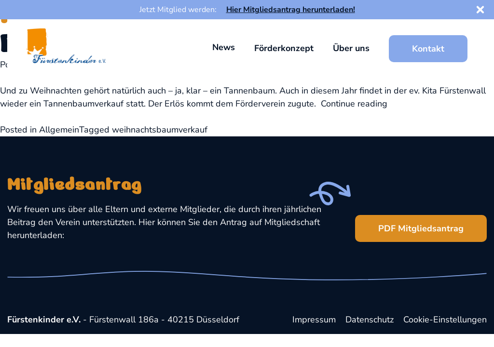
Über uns (351, 48)
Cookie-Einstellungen (445, 319)
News (223, 47)
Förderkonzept (284, 48)
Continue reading (354, 103)
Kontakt (428, 48)
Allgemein (59, 129)
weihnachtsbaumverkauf (159, 129)
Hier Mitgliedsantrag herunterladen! (290, 9)
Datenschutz (369, 319)
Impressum (314, 319)
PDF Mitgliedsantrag (409, 224)
